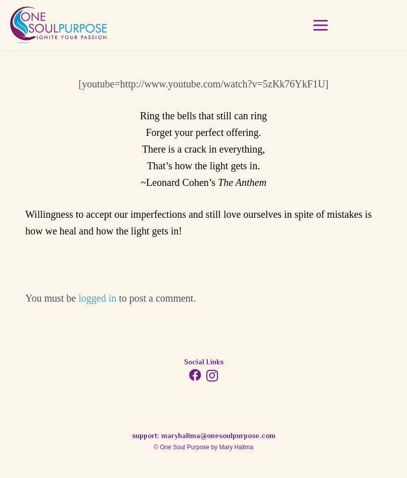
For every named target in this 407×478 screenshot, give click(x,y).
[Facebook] (195, 375)
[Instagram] (212, 375)
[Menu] (320, 25)
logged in (97, 298)
